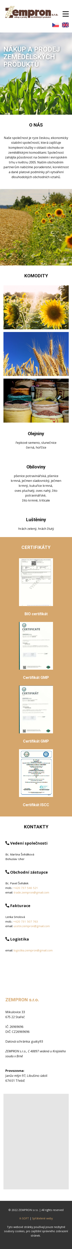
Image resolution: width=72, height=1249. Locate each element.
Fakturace (17, 906)
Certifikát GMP (36, 677)
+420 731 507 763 (25, 921)
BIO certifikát (36, 614)
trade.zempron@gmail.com (31, 892)
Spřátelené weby (42, 1218)
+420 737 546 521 (25, 888)
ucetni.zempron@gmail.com (32, 926)
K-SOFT (24, 1218)
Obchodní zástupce (26, 872)
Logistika (17, 939)
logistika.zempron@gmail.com (33, 950)
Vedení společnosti (26, 843)
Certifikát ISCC (36, 805)
